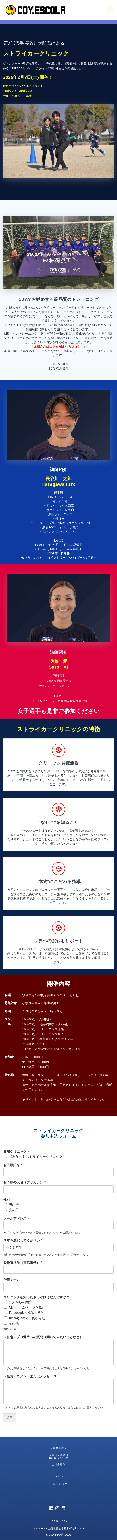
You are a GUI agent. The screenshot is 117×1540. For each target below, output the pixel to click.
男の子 (14, 1204)
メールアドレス (16, 1218)
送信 (9, 1418)
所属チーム (11, 1280)
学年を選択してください (22, 1240)
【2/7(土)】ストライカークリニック (35, 1156)
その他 (14, 1323)
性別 (6, 1199)
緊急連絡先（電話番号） (22, 1263)
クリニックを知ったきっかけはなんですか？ (36, 1297)
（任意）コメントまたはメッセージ (29, 1376)
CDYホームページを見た (27, 1307)
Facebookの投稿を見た (26, 1312)
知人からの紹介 (20, 1302)
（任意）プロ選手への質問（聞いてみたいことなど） (43, 1337)
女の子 (14, 1210)
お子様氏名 (13, 1165)
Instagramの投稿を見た (27, 1318)
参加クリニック (16, 1151)
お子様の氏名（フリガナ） (24, 1182)
